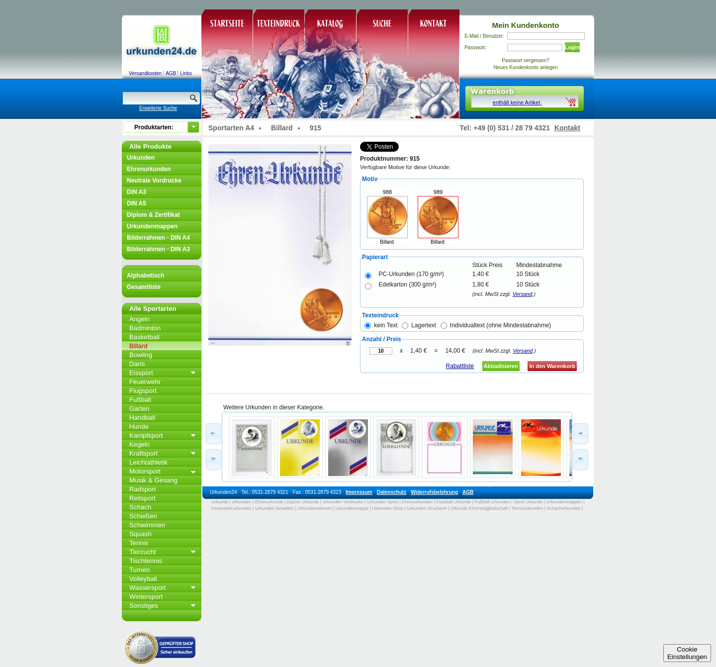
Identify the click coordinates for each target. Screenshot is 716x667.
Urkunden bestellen (274, 508)
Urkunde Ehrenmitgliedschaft (479, 508)
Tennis (138, 543)
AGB (171, 73)
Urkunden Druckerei (427, 508)
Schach (140, 507)
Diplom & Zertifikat (153, 214)
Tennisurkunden (527, 508)
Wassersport (147, 587)
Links (185, 73)
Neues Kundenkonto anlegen (526, 67)
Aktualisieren (501, 366)
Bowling (140, 355)
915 (315, 128)
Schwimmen (147, 525)
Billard (138, 346)
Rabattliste (460, 366)
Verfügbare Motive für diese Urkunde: (405, 167)
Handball (142, 417)
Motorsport (145, 471)
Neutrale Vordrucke (154, 180)
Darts (137, 364)
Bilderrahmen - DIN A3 (158, 249)
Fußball (140, 399)
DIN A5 (136, 203)
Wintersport (146, 596)
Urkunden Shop (388, 508)
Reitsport (142, 498)
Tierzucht (142, 552)
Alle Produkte (150, 146)
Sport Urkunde (528, 501)
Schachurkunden (564, 508)
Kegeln (139, 444)
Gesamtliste (144, 287)
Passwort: (475, 47)
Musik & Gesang (153, 480)
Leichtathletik (148, 462)
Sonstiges (143, 605)
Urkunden (141, 157)
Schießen (143, 516)
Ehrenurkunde (269, 501)
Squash (140, 534)
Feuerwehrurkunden (231, 508)
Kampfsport (146, 435)
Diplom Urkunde (303, 501)
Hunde (139, 426)
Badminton (145, 328)
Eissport (141, 373)
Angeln (139, 319)
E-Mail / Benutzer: (484, 36)
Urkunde (219, 501)
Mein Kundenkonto (525, 25)
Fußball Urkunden (493, 501)
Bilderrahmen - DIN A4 (158, 237)
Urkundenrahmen (314, 508)
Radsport (142, 489)
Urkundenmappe (352, 508)
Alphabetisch (145, 275)
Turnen (139, 569)
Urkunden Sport (382, 501)
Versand (523, 294)
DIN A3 (136, 192)
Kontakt (567, 128)
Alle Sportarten (153, 308)
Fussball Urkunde (453, 501)
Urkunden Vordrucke (343, 501)
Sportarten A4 (231, 128)
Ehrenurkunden (149, 169)
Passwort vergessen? (525, 60)
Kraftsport (143, 453)
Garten (139, 408)
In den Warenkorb (552, 366)
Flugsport (143, 390)
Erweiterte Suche (158, 108)
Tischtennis (145, 561)
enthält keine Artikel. (517, 102)
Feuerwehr (145, 381)
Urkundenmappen (152, 226)
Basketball (144, 337)
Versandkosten (145, 73)
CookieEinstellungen (687, 653)
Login (572, 47)
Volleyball (143, 578)
